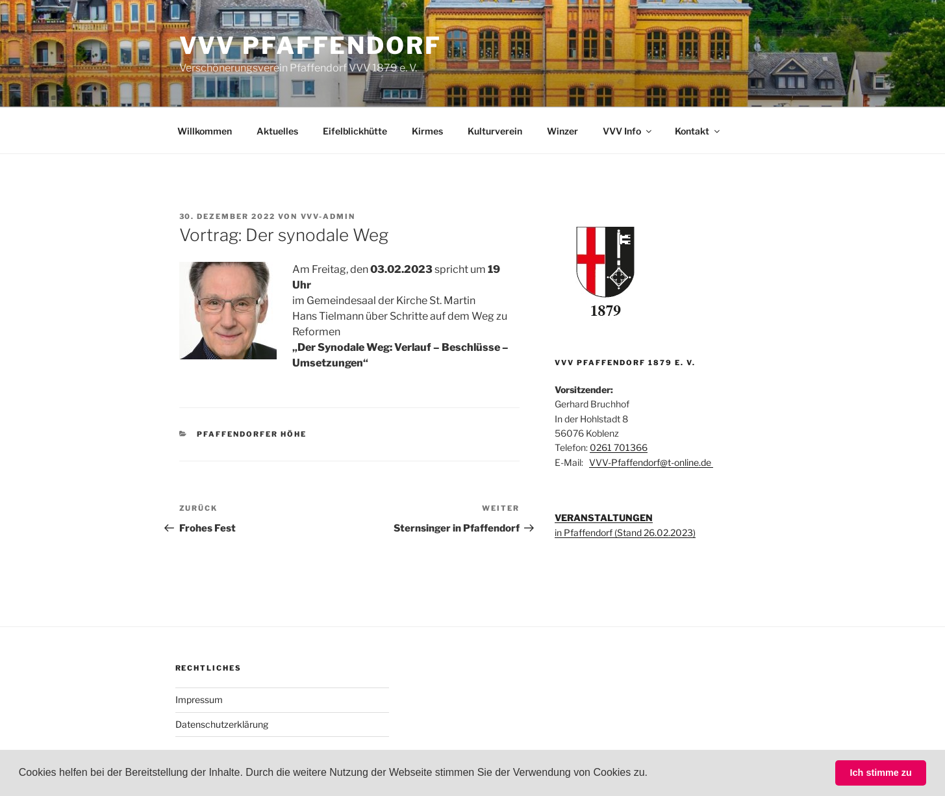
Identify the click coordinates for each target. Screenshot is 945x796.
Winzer (562, 130)
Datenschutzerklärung (221, 724)
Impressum (199, 699)
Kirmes (427, 130)
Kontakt (698, 130)
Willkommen (204, 130)
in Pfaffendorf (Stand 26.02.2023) (625, 532)
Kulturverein (495, 130)
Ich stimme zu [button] (881, 772)
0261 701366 (619, 447)
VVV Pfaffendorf (310, 45)
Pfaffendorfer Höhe (252, 434)
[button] (652, 774)
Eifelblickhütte (355, 130)
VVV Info (628, 130)
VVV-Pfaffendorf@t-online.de (651, 462)
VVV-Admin (328, 216)
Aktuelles (277, 130)
